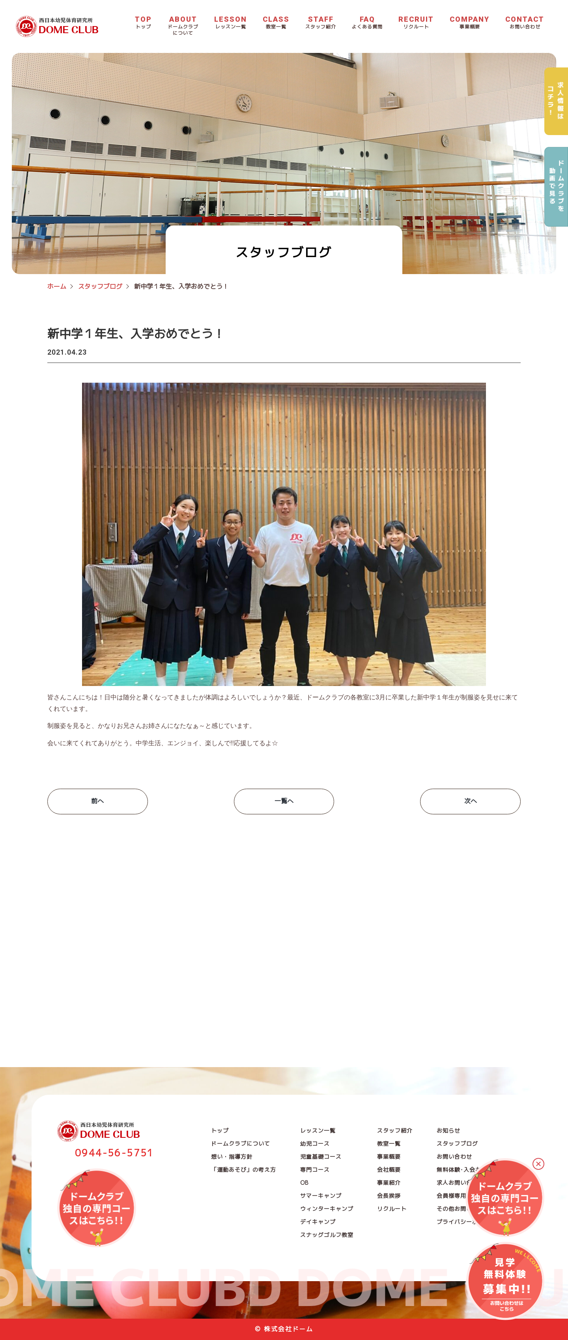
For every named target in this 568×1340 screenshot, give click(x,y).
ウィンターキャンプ (326, 1208)
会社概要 (389, 1169)
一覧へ (284, 801)
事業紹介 (389, 1182)
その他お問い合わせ (463, 1208)
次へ (470, 801)
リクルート (392, 1208)
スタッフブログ (457, 1143)
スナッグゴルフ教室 (326, 1235)
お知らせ (448, 1130)
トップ (220, 1130)
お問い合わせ (454, 1156)
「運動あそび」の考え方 (243, 1169)
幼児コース (315, 1143)
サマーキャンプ (321, 1195)
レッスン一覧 (318, 1130)
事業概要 (389, 1156)
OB (304, 1182)
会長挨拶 (389, 1195)
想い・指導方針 (231, 1156)
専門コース (315, 1169)
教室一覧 (389, 1143)
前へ (97, 801)
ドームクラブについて (240, 1143)
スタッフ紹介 (395, 1130)
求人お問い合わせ (460, 1182)
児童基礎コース (321, 1156)
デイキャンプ (318, 1221)
